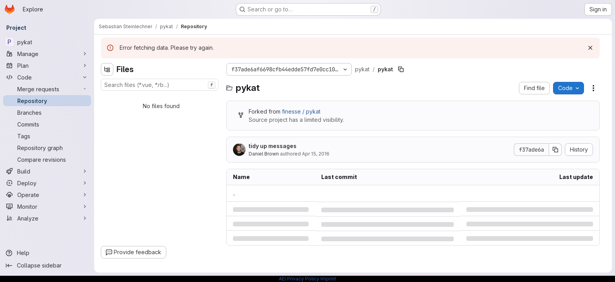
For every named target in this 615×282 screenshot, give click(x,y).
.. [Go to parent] (234, 193)
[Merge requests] (47, 88)
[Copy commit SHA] (555, 149)
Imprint (328, 279)
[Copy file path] (401, 69)
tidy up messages (273, 146)
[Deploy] (47, 182)
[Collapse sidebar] (47, 265)
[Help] (47, 253)
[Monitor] (47, 206)
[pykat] (47, 41)
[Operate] (47, 194)
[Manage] (47, 53)
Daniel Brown (264, 154)
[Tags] (47, 135)
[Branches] (47, 112)
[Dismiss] (590, 47)
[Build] (47, 171)
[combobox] (159, 85)
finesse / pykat (301, 111)
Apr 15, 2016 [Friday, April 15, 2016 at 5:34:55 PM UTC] (315, 154)
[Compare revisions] (47, 159)
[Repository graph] (47, 147)
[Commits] (47, 124)
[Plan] (47, 65)
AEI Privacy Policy (299, 279)
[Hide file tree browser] (107, 69)
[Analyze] (47, 218)
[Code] (47, 77)
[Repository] (47, 100)
